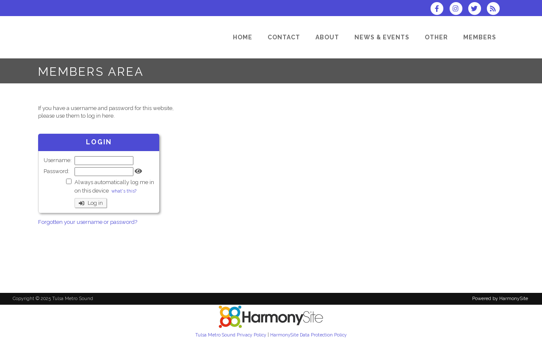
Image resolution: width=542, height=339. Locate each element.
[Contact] (284, 37)
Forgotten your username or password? (87, 222)
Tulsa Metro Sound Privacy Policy (230, 334)
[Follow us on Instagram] (458, 9)
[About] (327, 37)
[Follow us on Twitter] (477, 9)
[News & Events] (382, 37)
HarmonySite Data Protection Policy (308, 334)
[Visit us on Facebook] (439, 9)
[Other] (436, 37)
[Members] (480, 37)
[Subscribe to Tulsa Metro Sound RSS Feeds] (495, 9)
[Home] (242, 37)
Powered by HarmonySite (500, 298)
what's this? (123, 190)
